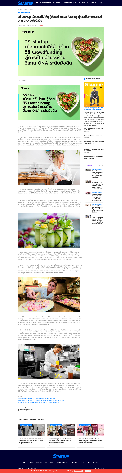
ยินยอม (88, 471)
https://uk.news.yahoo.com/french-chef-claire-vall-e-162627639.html (39, 402)
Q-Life (83, 3)
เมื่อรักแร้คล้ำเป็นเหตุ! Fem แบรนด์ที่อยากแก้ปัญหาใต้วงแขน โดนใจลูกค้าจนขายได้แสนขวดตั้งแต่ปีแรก (97, 209)
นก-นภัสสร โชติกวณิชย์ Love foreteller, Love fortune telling (93, 157)
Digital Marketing (68, 3)
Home (20, 9)
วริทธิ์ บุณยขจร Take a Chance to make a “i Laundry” (93, 149)
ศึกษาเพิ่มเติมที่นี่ (78, 471)
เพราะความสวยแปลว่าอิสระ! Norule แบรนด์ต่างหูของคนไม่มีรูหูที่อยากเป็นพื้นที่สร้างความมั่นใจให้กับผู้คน (97, 197)
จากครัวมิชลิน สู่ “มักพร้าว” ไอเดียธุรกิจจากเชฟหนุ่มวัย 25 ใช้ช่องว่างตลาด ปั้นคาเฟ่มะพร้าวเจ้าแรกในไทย (97, 185)
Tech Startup (57, 3)
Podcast (93, 3)
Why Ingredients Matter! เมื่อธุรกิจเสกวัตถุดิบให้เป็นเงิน (93, 129)
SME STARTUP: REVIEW (93, 79)
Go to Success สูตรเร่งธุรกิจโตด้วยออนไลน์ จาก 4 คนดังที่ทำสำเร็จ (94, 142)
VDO (88, 3)
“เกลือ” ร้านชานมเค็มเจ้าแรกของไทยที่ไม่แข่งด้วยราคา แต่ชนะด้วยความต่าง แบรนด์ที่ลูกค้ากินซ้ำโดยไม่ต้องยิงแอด (97, 220)
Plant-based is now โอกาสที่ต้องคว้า (93, 135)
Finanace (77, 3)
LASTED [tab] (89, 165)
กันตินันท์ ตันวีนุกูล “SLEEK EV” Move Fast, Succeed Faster (93, 108)
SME (37, 3)
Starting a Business (45, 3)
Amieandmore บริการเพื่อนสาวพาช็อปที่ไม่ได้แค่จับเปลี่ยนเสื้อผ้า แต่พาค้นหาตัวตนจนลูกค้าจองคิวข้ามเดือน (97, 174)
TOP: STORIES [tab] (99, 165)
